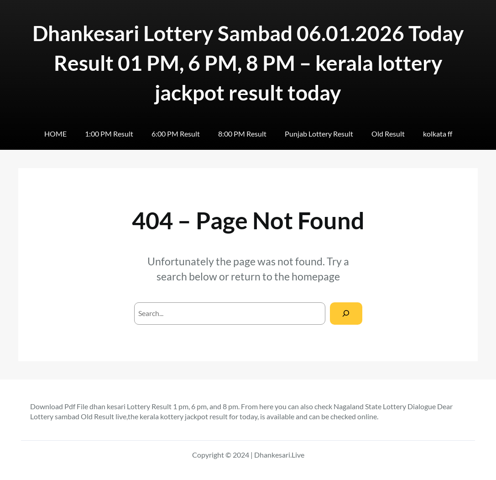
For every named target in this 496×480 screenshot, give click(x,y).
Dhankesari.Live (279, 454)
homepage (316, 276)
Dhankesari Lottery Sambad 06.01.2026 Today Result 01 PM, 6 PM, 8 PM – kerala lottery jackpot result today (248, 62)
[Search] (346, 313)
